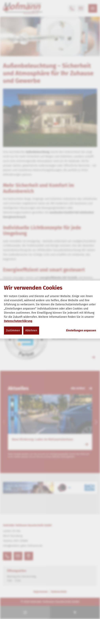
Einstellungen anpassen (81, 330)
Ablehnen (31, 330)
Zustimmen (13, 330)
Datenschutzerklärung (18, 321)
